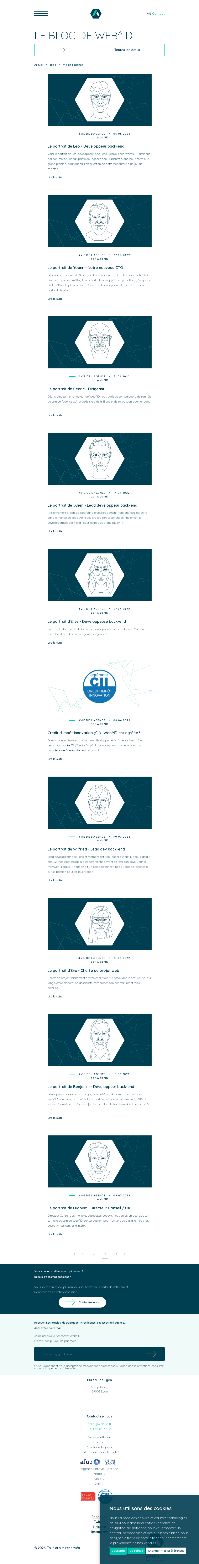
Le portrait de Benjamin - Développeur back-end (91, 1086)
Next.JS (99, 1479)
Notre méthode (99, 1437)
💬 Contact (156, 13)
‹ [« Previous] (74, 1253)
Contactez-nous (89, 1302)
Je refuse (136, 1551)
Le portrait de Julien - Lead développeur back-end (92, 505)
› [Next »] (124, 1253)
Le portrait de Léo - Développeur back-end (86, 146)
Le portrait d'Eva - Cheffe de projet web (83, 970)
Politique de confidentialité (99, 1452)
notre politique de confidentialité (54, 1368)
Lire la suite (55, 177)
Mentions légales (99, 1447)
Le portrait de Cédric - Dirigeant (76, 389)
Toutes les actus (99, 50)
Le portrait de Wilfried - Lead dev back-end (86, 849)
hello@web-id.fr (99, 1424)
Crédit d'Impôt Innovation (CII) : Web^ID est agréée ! (94, 732)
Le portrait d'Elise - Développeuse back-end (87, 621)
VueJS (99, 1484)
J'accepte (118, 1551)
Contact (99, 1442)
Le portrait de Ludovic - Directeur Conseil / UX (89, 1208)
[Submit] (152, 1354)
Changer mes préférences (166, 1551)
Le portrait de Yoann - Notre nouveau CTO (85, 267)
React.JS (99, 1474)
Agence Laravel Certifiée (99, 1469)
